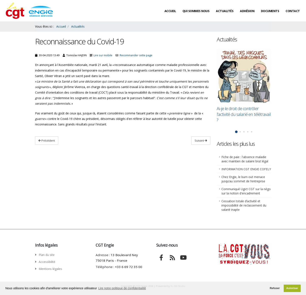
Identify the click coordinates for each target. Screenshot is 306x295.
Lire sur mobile (103, 55)
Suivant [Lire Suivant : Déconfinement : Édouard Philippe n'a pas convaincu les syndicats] (201, 140)
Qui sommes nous (196, 11)
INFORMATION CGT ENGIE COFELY (246, 169)
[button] (236, 131)
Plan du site (48, 255)
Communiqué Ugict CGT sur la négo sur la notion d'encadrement (246, 191)
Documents (270, 11)
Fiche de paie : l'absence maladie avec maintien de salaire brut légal (244, 159)
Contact (293, 11)
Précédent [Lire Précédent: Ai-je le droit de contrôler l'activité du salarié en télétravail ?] (46, 140)
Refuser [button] (275, 288)
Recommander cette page (136, 55)
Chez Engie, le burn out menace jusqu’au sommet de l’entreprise (243, 179)
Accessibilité (48, 261)
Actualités (224, 11)
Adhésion (247, 11)
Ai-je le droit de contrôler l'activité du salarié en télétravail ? (244, 114)
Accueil (170, 11)
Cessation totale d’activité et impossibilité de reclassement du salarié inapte (243, 205)
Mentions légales (52, 268)
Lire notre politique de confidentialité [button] (122, 288)
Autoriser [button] (292, 288)
